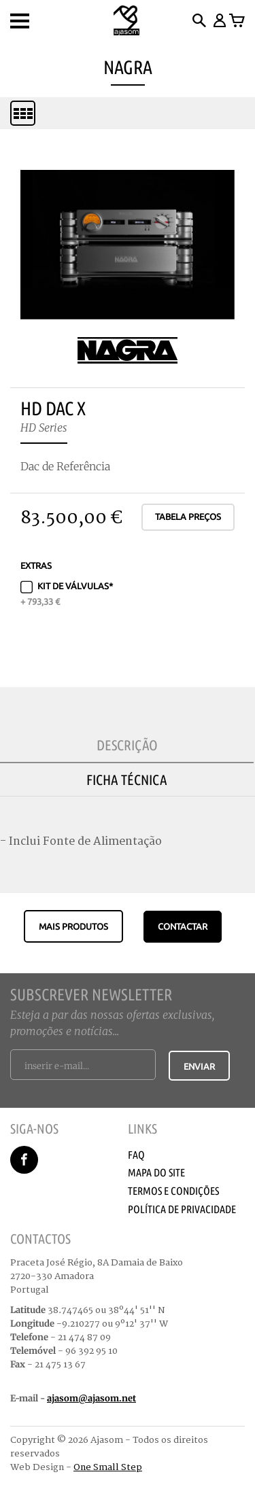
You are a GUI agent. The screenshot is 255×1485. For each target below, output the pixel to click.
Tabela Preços (188, 516)
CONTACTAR (182, 926)
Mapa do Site (156, 1172)
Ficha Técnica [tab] (126, 779)
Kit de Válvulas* (66, 593)
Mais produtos (73, 926)
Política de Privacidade (182, 1209)
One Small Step (107, 1467)
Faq (136, 1155)
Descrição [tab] (127, 745)
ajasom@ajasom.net (91, 1398)
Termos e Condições (173, 1191)
